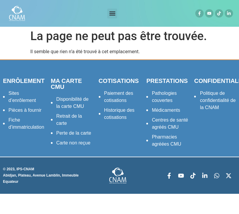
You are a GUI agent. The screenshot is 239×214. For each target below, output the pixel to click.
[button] (112, 13)
